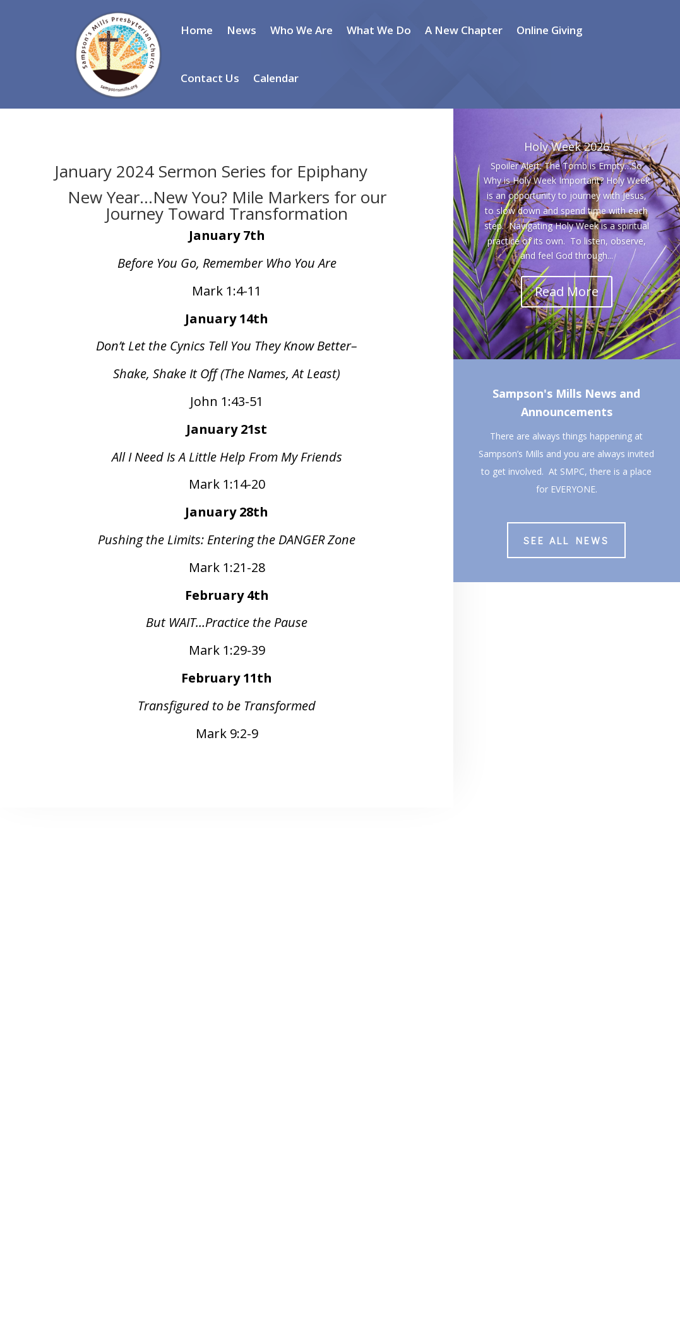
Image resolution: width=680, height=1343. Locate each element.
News (241, 30)
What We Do (379, 30)
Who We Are (301, 30)
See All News (566, 540)
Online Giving (549, 30)
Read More (567, 291)
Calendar (276, 78)
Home (197, 30)
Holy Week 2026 (566, 146)
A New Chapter (464, 30)
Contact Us (210, 78)
